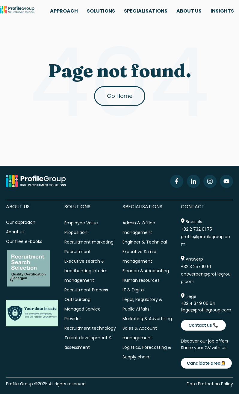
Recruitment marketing (89, 242)
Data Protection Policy (210, 384)
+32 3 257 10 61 (196, 267)
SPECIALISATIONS (145, 10)
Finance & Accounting (145, 271)
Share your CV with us (203, 348)
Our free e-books (24, 241)
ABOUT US (189, 10)
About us (16, 232)
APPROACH (64, 10)
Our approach (20, 222)
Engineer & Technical (144, 242)
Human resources (141, 280)
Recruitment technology (90, 328)
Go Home (119, 96)
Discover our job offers (204, 341)
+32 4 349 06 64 (198, 303)
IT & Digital (133, 290)
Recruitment (77, 252)
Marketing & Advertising (147, 319)
